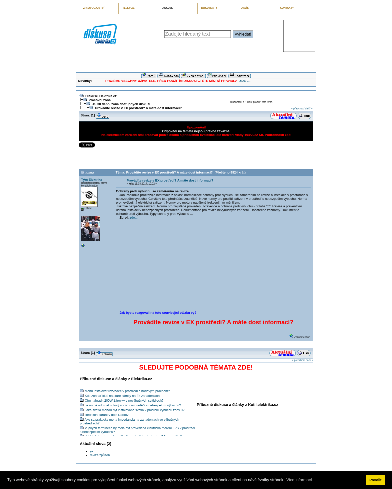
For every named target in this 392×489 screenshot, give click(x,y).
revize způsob (100, 455)
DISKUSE (167, 8)
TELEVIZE (128, 8)
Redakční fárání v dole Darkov (106, 415)
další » (308, 108)
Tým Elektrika (91, 180)
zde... (134, 217)
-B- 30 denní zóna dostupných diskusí (121, 104)
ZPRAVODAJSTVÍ (93, 8)
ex (91, 451)
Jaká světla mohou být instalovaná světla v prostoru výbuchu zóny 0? (134, 410)
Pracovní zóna (99, 100)
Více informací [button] (299, 480)
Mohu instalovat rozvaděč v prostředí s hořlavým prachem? (127, 391)
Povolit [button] (376, 480)
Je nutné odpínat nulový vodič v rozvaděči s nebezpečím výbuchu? (133, 405)
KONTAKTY (287, 8)
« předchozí (297, 108)
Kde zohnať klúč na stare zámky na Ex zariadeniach (122, 396)
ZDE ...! (245, 81)
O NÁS (245, 8)
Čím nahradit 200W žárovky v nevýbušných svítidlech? (124, 400)
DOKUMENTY (209, 8)
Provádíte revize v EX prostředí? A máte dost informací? (138, 108)
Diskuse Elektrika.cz (100, 96)
